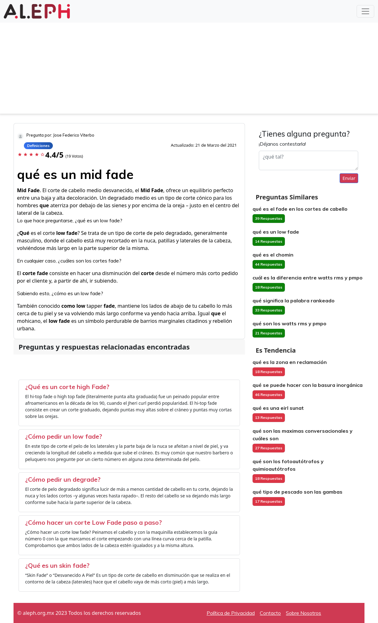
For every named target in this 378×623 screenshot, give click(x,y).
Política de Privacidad (231, 613)
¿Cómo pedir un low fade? (63, 436)
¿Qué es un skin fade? (57, 565)
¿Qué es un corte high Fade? (67, 387)
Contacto (270, 613)
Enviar (348, 178)
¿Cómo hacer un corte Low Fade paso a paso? (93, 522)
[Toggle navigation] (365, 11)
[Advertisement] (189, 70)
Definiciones (38, 145)
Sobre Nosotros (303, 613)
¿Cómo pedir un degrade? (63, 479)
